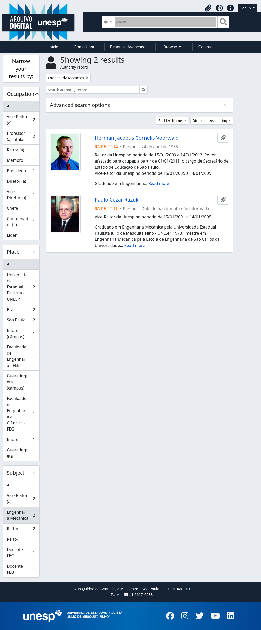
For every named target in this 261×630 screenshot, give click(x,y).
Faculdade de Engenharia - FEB (21, 356)
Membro (21, 161)
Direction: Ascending (210, 120)
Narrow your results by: (21, 69)
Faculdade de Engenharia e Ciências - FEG (21, 414)
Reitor (21, 540)
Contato (205, 47)
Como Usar (84, 47)
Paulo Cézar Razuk (117, 200)
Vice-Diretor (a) (21, 194)
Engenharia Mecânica (21, 515)
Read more (158, 183)
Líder (21, 236)
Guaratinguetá (21, 453)
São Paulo (21, 321)
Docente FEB (21, 569)
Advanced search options (80, 105)
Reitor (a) (21, 151)
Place (13, 251)
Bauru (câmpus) (21, 333)
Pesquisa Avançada (128, 47)
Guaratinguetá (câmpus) (21, 382)
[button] (208, 8)
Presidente (21, 172)
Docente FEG (21, 552)
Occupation (20, 93)
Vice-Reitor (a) (21, 120)
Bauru (21, 440)
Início (53, 47)
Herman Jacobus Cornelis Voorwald (137, 138)
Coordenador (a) (21, 221)
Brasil (21, 310)
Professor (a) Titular (21, 136)
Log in (246, 8)
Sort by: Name (170, 120)
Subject (15, 472)
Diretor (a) (21, 182)
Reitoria (21, 530)
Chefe (21, 209)
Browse (170, 47)
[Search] (166, 22)
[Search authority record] (93, 90)
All (9, 106)
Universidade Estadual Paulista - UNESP (21, 287)
